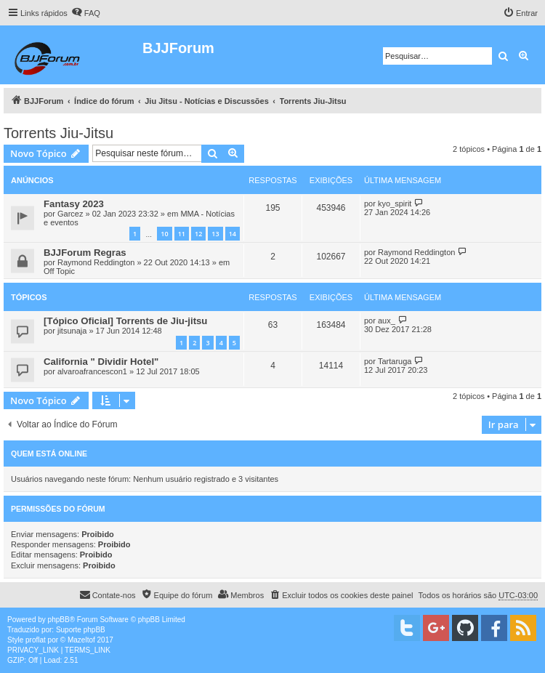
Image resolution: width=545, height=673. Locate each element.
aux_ (386, 320)
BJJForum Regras (85, 252)
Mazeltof (81, 640)
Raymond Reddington (95, 262)
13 (215, 233)
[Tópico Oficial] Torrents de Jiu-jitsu (125, 320)
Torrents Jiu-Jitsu (58, 133)
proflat (35, 640)
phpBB (59, 620)
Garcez (70, 213)
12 (198, 233)
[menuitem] (85, 13)
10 (164, 233)
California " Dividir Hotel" (101, 361)
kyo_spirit (394, 203)
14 (232, 233)
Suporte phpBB (80, 630)
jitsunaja (71, 330)
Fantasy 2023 (74, 203)
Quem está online (49, 453)
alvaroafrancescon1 (92, 371)
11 (181, 233)
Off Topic (59, 271)
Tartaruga (394, 361)
